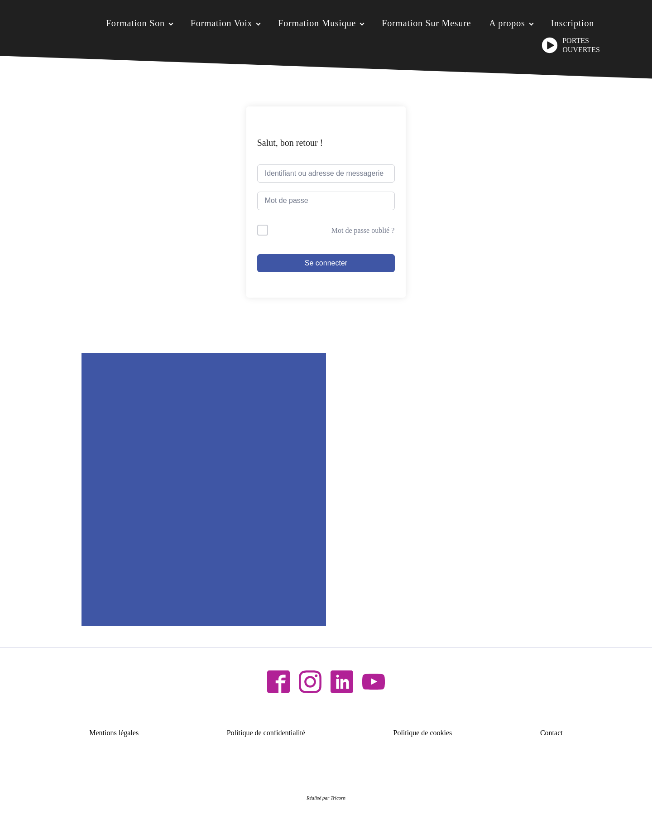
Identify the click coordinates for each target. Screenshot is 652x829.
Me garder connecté (302, 230)
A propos (507, 23)
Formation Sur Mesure (426, 23)
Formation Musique (317, 23)
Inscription (572, 23)
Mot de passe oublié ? (363, 230)
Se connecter (326, 263)
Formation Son (135, 23)
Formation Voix (222, 23)
